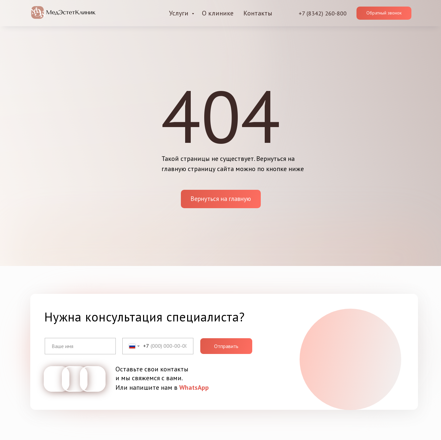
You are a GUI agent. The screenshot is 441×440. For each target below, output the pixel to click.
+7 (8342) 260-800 (323, 13)
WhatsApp (194, 387)
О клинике (217, 13)
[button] (383, 13)
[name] (80, 346)
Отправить (226, 346)
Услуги (179, 13)
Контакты (257, 13)
